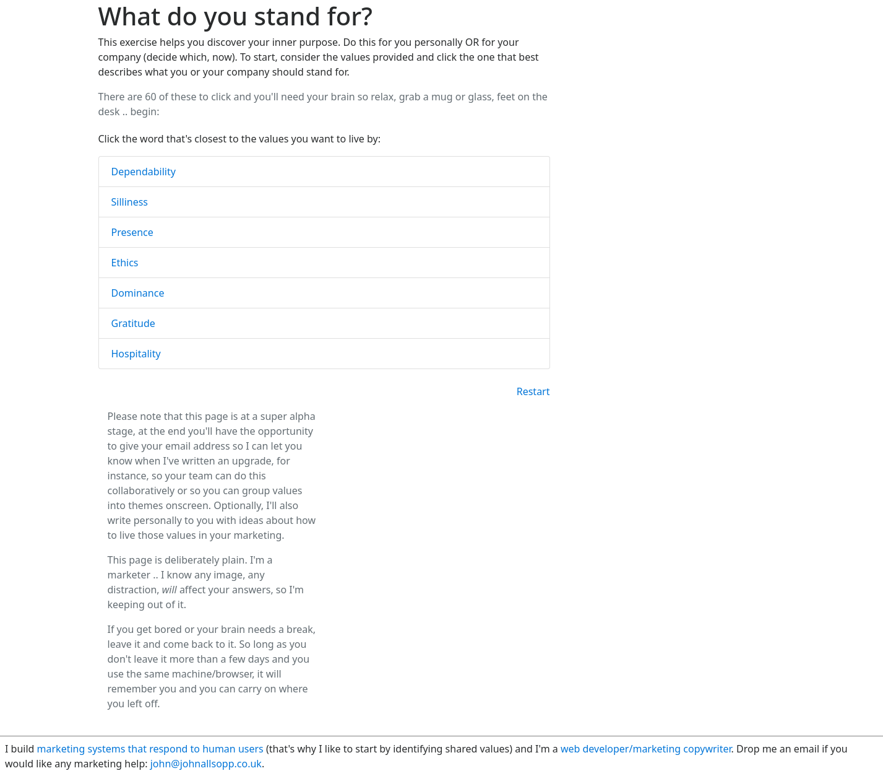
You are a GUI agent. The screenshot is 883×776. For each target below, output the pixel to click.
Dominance (138, 293)
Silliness (130, 202)
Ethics (125, 262)
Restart (533, 391)
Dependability (143, 171)
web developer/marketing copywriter (646, 749)
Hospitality (136, 353)
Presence (132, 232)
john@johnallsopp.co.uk (206, 763)
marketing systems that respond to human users (150, 749)
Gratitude (133, 323)
